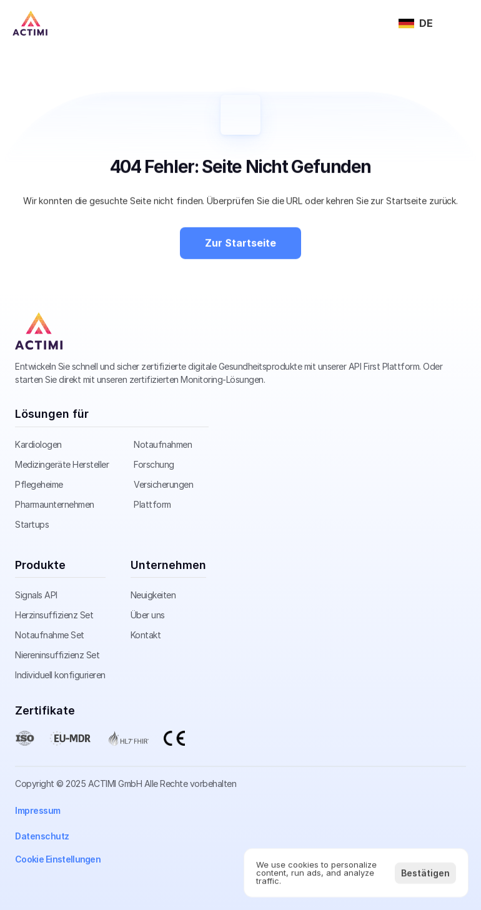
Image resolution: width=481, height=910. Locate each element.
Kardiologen (38, 444)
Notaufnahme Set (49, 635)
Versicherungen (163, 484)
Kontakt (146, 635)
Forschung (154, 464)
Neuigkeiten (153, 595)
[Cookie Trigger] (58, 859)
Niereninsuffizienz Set (57, 655)
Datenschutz (42, 836)
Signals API (36, 595)
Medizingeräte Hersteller (62, 464)
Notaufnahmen (163, 444)
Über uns (148, 615)
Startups (32, 524)
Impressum (38, 810)
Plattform (152, 504)
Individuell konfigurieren (60, 675)
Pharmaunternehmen (54, 504)
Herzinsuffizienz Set (54, 615)
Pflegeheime (39, 484)
